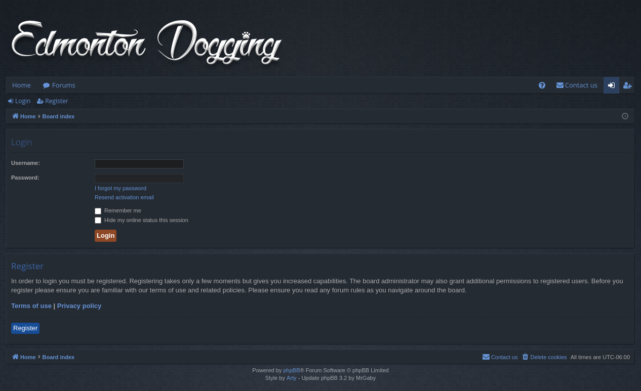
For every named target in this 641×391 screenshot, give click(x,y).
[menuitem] (542, 85)
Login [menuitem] (613, 87)
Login (22, 101)
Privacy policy (79, 306)
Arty (292, 378)
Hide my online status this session (141, 220)
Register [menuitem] (629, 87)
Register (56, 101)
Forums (63, 85)
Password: (25, 178)
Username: (25, 163)
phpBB (291, 370)
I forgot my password (120, 188)
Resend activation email (124, 197)
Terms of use (31, 306)
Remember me (118, 210)
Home (21, 85)
